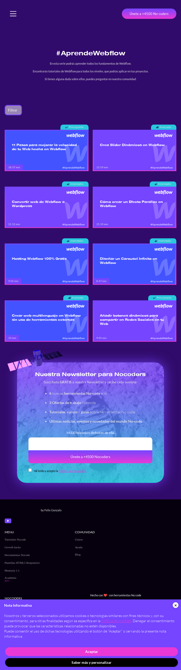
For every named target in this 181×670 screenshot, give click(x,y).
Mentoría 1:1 (12, 570)
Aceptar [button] (91, 651)
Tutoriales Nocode (15, 539)
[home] (41, 13)
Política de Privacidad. (72, 471)
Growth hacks (13, 547)
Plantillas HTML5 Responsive (22, 562)
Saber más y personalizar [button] (92, 662)
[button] (13, 13)
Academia (10, 577)
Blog (78, 554)
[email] (90, 443)
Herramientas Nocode (17, 555)
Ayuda (78, 547)
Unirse (79, 539)
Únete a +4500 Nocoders (90, 456)
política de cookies (116, 620)
